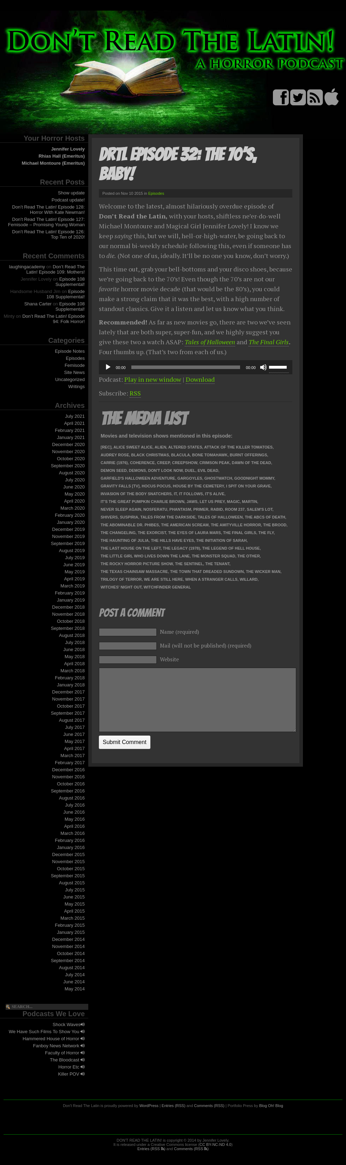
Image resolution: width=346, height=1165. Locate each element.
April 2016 (74, 826)
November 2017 (68, 699)
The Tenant (217, 564)
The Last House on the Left (131, 548)
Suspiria (129, 517)
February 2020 (70, 515)
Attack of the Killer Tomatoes (238, 447)
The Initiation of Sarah (221, 540)
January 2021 (71, 437)
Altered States (185, 447)
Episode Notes (70, 351)
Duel (190, 470)
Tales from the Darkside (168, 517)
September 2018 (68, 628)
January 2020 (71, 522)
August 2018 (72, 635)
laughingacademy (27, 266)
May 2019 (75, 571)
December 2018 (68, 607)
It (175, 494)
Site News (74, 372)
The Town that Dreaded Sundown (207, 571)
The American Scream (185, 525)
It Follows (191, 494)
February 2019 (70, 593)
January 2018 (71, 684)
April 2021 (74, 423)
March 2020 (72, 508)
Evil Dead (208, 470)
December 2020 (68, 444)
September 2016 (68, 791)
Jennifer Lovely (68, 149)
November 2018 (68, 614)
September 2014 (68, 960)
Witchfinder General (167, 587)
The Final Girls (269, 342)
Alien (160, 447)
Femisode (75, 365)
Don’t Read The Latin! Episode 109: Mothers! (55, 269)
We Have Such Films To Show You (47, 1031)
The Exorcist (152, 533)
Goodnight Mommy (254, 478)
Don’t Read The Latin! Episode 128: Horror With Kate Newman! (48, 209)
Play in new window (152, 379)
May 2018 (75, 656)
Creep (163, 463)
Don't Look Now (165, 470)
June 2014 (74, 981)
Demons (137, 470)
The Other (248, 556)
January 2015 (71, 932)
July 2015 (75, 889)
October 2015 (71, 868)
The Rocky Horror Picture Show (137, 564)
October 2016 (71, 783)
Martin (249, 501)
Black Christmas (150, 455)
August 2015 (72, 882)
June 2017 (74, 734)
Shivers (109, 517)
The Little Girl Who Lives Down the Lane (145, 556)
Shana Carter (38, 303)
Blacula (180, 455)
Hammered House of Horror (54, 1038)
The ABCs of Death (265, 517)
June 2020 (74, 487)
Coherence (142, 463)
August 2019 (72, 550)
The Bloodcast (67, 1059)
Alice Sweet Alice (133, 447)
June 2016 (74, 812)
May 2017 (75, 741)
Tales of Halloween (210, 342)
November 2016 (68, 776)
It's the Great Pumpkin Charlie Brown (142, 501)
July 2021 (75, 416)
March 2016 (72, 833)
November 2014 (68, 946)
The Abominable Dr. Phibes (130, 525)
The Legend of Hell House (231, 548)
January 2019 (71, 600)
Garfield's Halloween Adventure (138, 478)
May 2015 (75, 904)
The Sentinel (189, 564)
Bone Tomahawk (210, 455)
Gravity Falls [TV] (120, 486)
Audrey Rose (115, 455)
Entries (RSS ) (151, 1149)
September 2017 (68, 713)
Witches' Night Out (121, 587)
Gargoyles (189, 478)
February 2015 (70, 925)
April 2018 (74, 663)
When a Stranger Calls (211, 579)
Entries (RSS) (173, 1105)
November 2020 (68, 451)
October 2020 (71, 458)
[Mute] (263, 367)
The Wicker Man (263, 571)
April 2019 (74, 578)
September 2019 (68, 543)
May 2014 (75, 988)
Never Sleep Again (121, 509)
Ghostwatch (218, 478)
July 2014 (75, 974)
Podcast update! (68, 200)
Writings (76, 386)
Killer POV (71, 1074)
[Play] (108, 367)
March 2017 (72, 755)
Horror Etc (71, 1067)
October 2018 (71, 621)
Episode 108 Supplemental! (70, 281)
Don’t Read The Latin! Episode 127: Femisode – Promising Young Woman (46, 222)
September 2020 (68, 465)
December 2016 (68, 769)
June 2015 (74, 897)
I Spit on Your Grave (248, 486)
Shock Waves (69, 1024)
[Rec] (106, 447)
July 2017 (75, 727)
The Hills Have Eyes (172, 540)
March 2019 (72, 586)
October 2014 (71, 953)
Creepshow (184, 463)
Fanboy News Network (59, 1045)
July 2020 (75, 479)
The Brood (274, 525)
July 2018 (75, 642)
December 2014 (68, 939)
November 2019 (68, 536)
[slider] (185, 367)
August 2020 (72, 472)
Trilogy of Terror (121, 579)
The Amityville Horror (236, 525)
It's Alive (215, 494)
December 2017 (68, 692)
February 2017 (70, 762)
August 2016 (72, 798)
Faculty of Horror (65, 1052)
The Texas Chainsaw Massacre (134, 571)
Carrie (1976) (114, 463)
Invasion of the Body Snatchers (136, 494)
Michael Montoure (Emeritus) (53, 163)
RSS (135, 393)
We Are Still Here (163, 579)
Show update (71, 192)
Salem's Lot (259, 509)
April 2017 (74, 748)
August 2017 (72, 720)
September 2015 (68, 875)
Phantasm (180, 509)
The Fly (266, 533)
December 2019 (68, 529)
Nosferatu (155, 509)
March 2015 (72, 918)
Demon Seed (114, 470)
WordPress (149, 1105)
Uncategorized (70, 379)
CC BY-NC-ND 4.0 (215, 1144)
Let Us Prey (212, 501)
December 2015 (68, 854)
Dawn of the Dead (251, 463)
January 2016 (71, 847)
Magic (233, 501)
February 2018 (70, 677)
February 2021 (70, 430)
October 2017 (71, 706)
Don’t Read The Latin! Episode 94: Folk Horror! (53, 319)
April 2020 (74, 501)
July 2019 (75, 557)
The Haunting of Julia (125, 540)
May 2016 (75, 819)
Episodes (75, 358)
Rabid (216, 509)
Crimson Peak (214, 463)
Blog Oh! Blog (271, 1105)
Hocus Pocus (156, 486)
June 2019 (74, 564)
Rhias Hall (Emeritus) (61, 156)
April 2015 (74, 911)
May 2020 (75, 494)
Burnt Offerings (248, 455)
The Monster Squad (213, 556)
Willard (249, 579)
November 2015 (68, 861)
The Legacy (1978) (181, 548)
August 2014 (72, 967)
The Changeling (118, 533)
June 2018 (74, 649)
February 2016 (70, 840)
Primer (200, 509)
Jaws (191, 501)
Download (200, 379)
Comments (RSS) (209, 1105)
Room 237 (235, 509)
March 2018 (72, 670)
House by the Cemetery (198, 486)
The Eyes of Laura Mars (194, 533)
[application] (195, 367)
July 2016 (75, 805)
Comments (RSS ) (191, 1149)
